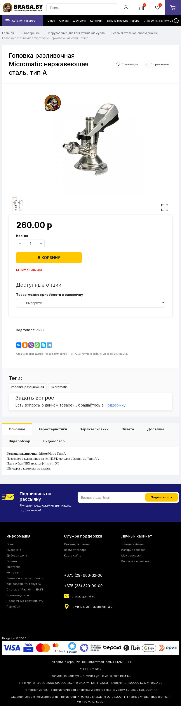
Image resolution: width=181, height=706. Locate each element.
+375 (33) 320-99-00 (83, 586)
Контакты (13, 572)
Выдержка (14, 549)
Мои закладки (131, 555)
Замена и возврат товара (25, 578)
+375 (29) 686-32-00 (83, 575)
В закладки (130, 64)
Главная (8, 33)
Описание (17, 429)
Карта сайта (73, 555)
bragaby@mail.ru (83, 596)
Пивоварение (30, 33)
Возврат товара (75, 549)
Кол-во (22, 236)
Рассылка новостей (135, 561)
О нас (11, 544)
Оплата (128, 429)
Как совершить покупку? (24, 583)
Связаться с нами (77, 544)
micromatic (59, 387)
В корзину (49, 257)
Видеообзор (19, 441)
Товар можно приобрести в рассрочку (49, 295)
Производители (18, 595)
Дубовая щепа (17, 555)
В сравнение (160, 64)
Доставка (155, 429)
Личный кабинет (132, 544)
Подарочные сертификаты (25, 600)
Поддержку (115, 405)
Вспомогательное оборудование (134, 33)
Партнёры (13, 606)
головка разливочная (27, 387)
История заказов (133, 549)
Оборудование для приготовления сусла (76, 33)
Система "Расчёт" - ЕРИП (25, 589)
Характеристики (52, 429)
